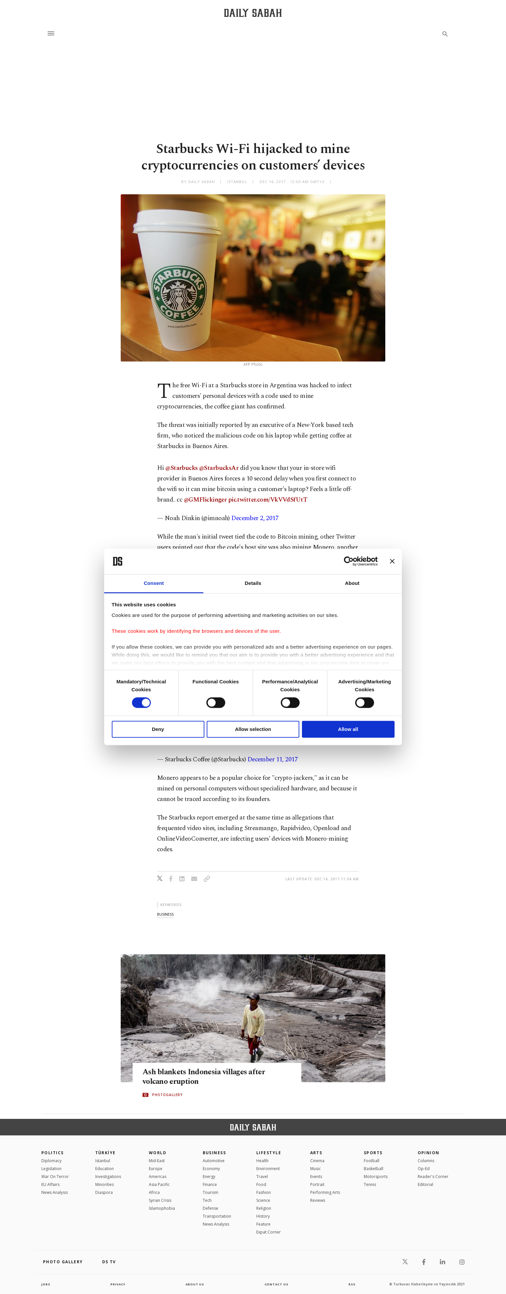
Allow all (348, 729)
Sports (373, 1153)
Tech (207, 1200)
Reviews (317, 1200)
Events (316, 1176)
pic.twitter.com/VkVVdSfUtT (267, 500)
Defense (210, 1208)
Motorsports (376, 1176)
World (157, 1153)
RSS (352, 1284)
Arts (316, 1153)
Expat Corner (268, 1232)
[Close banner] (392, 561)
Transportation (217, 1216)
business (165, 914)
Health (262, 1160)
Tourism (210, 1192)
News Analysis (54, 1192)
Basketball (373, 1168)
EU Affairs (50, 1184)
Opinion (429, 1153)
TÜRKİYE (105, 1153)
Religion (263, 1208)
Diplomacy (51, 1160)
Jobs (46, 1284)
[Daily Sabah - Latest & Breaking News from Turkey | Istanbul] (253, 13)
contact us (277, 1284)
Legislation (51, 1168)
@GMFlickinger (205, 500)
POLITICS (52, 1153)
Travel (262, 1176)
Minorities (104, 1184)
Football (371, 1160)
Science (263, 1200)
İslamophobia (162, 1208)
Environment (268, 1168)
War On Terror (55, 1176)
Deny (158, 729)
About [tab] (352, 583)
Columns (426, 1160)
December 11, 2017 (272, 759)
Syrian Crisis (160, 1200)
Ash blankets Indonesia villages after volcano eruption (208, 1077)
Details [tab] (253, 583)
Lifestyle (268, 1153)
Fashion (263, 1192)
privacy (117, 1284)
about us (195, 1284)
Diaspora (104, 1192)
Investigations (108, 1176)
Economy (211, 1168)
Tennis (370, 1184)
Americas (157, 1176)
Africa (154, 1192)
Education (104, 1168)
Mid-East (157, 1160)
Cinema (317, 1160)
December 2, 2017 (254, 518)
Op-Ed (424, 1168)
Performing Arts (325, 1192)
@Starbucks (181, 468)
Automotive (214, 1160)
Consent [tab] (154, 583)
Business (214, 1153)
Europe (155, 1168)
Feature (263, 1224)
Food (261, 1184)
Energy (209, 1176)
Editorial (425, 1184)
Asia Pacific (159, 1184)
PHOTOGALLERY (167, 1095)
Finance (210, 1184)
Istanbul (102, 1160)
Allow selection (253, 729)
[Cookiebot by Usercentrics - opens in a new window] (349, 561)
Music (315, 1168)
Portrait (317, 1184)
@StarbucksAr (218, 468)
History (263, 1216)
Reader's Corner (433, 1176)
